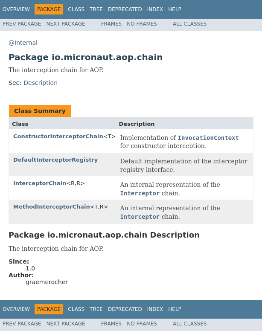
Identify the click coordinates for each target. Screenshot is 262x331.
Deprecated (125, 9)
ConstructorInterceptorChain (58, 136)
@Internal (23, 42)
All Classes (190, 24)
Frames (111, 24)
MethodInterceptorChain (51, 206)
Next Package (66, 24)
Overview (16, 9)
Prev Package (22, 24)
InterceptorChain (39, 183)
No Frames (142, 24)
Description (40, 82)
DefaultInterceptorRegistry (55, 160)
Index (155, 9)
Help (174, 9)
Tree (96, 9)
